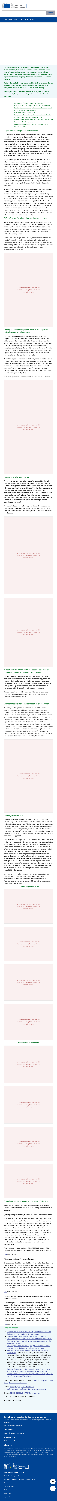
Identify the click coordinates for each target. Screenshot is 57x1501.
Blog (42, 1380)
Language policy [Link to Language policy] (9, 1486)
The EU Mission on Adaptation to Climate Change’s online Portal (29, 1339)
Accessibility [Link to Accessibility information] (8, 1422)
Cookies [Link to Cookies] (6, 1490)
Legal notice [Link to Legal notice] (8, 1497)
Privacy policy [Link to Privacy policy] (8, 1493)
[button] (53, 1481)
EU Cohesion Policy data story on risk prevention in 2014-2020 (29, 1332)
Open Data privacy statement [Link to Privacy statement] (13, 1425)
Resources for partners (11, 1483)
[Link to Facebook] (10, 1441)
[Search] (50, 13)
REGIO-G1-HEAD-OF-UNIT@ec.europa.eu (25, 1393)
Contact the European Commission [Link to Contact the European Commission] (15, 1476)
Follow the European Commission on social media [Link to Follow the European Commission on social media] (19, 1479)
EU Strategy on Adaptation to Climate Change (23, 1334)
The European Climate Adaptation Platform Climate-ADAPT (28, 1336)
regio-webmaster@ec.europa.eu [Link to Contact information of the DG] (14, 1433)
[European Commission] (16, 5)
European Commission (14, 1472)
